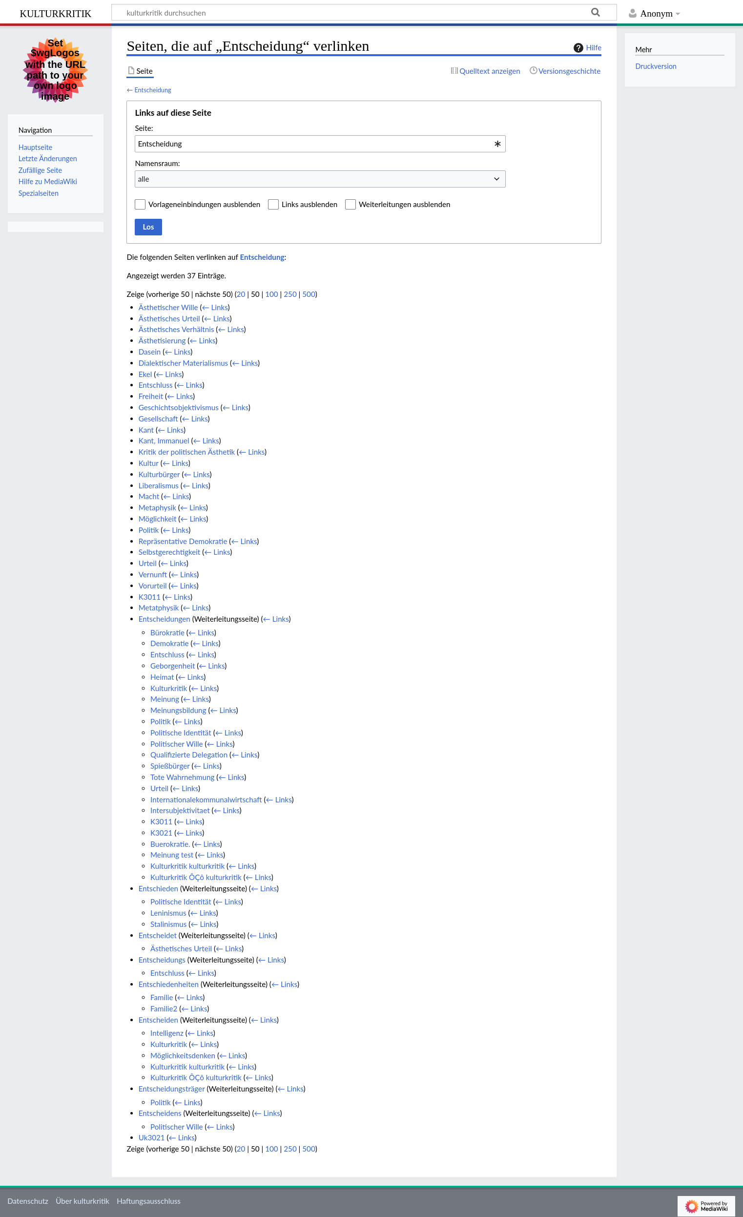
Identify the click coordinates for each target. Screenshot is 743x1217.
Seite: (144, 128)
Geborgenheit (172, 665)
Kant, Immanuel (164, 440)
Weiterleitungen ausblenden (404, 204)
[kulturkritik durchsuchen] (364, 12)
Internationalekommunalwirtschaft (206, 799)
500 (308, 294)
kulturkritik (55, 12)
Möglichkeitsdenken (182, 1055)
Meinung (164, 698)
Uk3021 (152, 1137)
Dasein (150, 351)
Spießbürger (170, 765)
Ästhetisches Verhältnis (176, 329)
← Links (214, 307)
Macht (149, 496)
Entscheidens (160, 1113)
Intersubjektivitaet (180, 810)
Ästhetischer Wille (168, 307)
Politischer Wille (176, 743)
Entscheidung (152, 90)
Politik (149, 529)
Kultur (149, 463)
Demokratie (169, 643)
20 (241, 294)
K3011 (150, 596)
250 (290, 294)
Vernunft (153, 574)
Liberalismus (159, 485)
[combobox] (320, 143)
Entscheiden (158, 1019)
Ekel (145, 374)
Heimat (162, 676)
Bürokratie (167, 632)
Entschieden (158, 888)
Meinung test (171, 854)
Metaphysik (157, 507)
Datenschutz (27, 1200)
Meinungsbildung (178, 710)
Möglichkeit (158, 518)
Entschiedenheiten (169, 984)
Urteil (148, 563)
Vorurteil (153, 585)
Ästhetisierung (162, 340)
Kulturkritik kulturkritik (187, 865)
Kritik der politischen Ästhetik (187, 451)
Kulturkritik (168, 688)
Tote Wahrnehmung (182, 777)
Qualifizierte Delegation (188, 754)
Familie (161, 997)
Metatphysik (159, 607)
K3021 (161, 832)
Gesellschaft (158, 418)
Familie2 (163, 1008)
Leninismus (168, 912)
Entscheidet (158, 935)
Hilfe (586, 48)
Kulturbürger (159, 474)
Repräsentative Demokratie (183, 541)
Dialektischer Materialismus (183, 362)
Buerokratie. (170, 843)
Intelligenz (167, 1032)
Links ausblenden (309, 204)
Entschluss (156, 384)
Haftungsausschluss (149, 1200)
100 (271, 294)
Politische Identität (180, 732)
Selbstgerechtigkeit (170, 551)
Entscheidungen (164, 618)
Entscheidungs (162, 959)
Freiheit (151, 396)
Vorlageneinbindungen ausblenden (204, 204)
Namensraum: (157, 163)
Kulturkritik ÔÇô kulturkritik (196, 877)
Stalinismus (168, 924)
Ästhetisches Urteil (169, 318)
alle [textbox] (143, 178)
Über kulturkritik (82, 1200)
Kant (146, 429)
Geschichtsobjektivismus (179, 407)
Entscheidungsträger (172, 1088)
